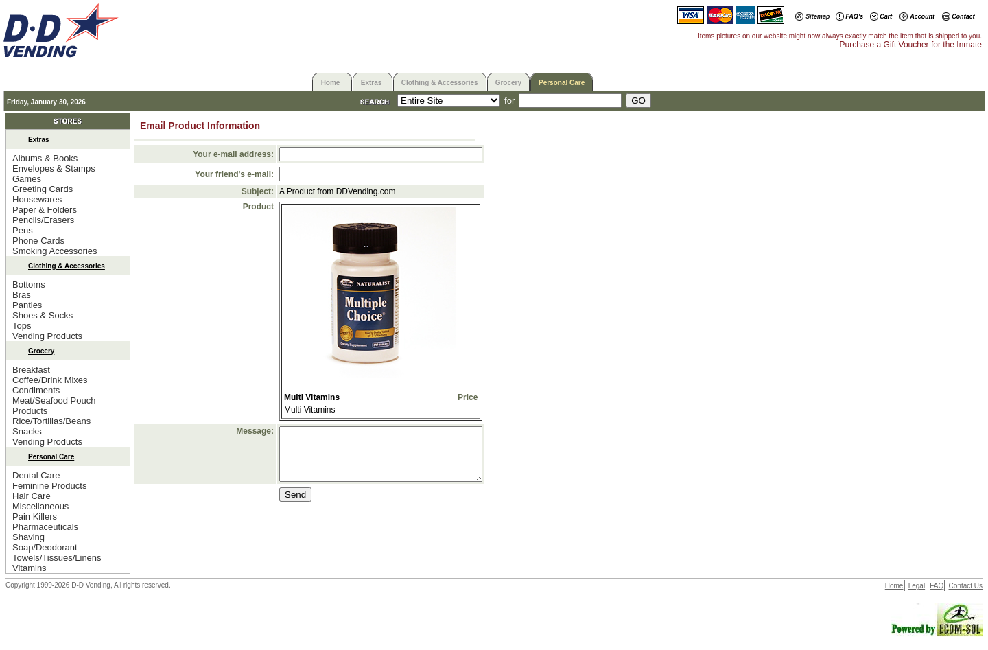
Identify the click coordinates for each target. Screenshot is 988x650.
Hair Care (31, 496)
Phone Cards (38, 240)
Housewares (37, 199)
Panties (27, 305)
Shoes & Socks (42, 315)
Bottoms (28, 284)
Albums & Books (45, 158)
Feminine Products (49, 485)
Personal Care (562, 82)
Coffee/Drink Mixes (50, 380)
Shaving (28, 537)
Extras (371, 82)
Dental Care (36, 475)
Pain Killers (34, 516)
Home (330, 82)
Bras (21, 295)
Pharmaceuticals (45, 527)
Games (26, 179)
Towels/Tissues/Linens (57, 558)
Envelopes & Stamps (53, 168)
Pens (22, 230)
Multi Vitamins (312, 397)
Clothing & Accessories (439, 82)
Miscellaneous (40, 506)
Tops (21, 326)
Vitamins (29, 568)
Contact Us (966, 586)
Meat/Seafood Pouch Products (53, 405)
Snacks (27, 431)
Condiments (36, 390)
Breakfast (31, 369)
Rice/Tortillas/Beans (51, 421)
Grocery (508, 82)
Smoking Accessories (54, 251)
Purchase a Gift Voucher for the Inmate (911, 44)
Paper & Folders (44, 210)
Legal (916, 586)
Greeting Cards (42, 189)
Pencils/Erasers (43, 220)
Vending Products (47, 336)
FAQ (936, 586)
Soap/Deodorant (45, 547)
